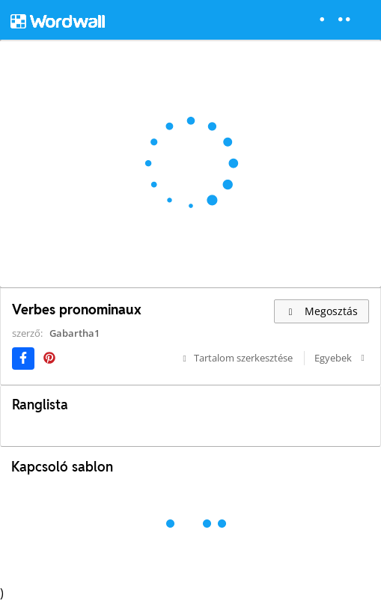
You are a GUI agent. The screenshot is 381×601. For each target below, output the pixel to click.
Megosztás (321, 311)
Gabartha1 (74, 333)
